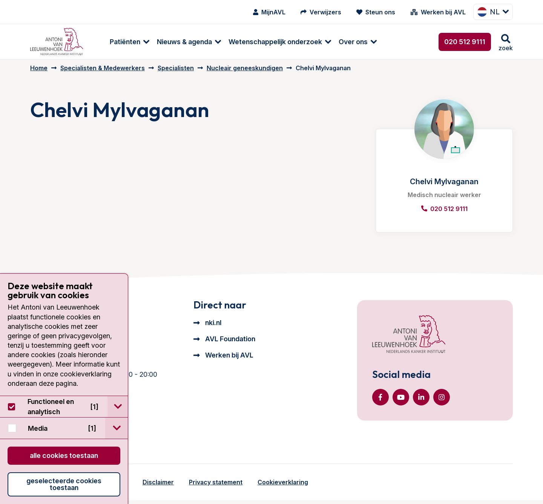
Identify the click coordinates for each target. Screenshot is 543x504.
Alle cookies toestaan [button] (64, 455)
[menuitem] (114, 41)
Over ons (341, 42)
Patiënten (113, 42)
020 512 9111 (464, 42)
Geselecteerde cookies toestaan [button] (63, 484)
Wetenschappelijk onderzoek (263, 42)
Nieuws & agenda (172, 42)
